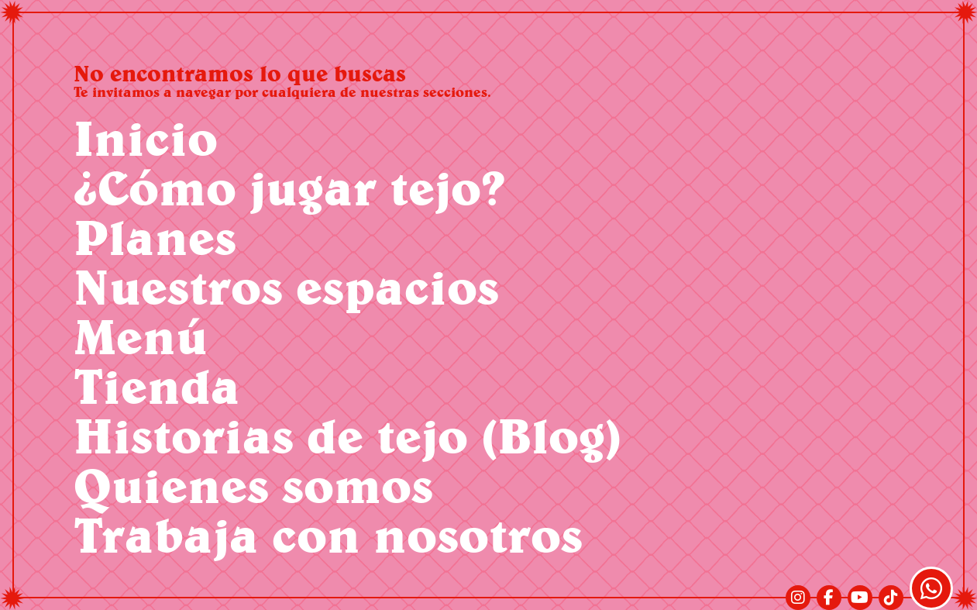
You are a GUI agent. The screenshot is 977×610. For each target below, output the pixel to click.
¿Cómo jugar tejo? (289, 187)
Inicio (146, 137)
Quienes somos (253, 484)
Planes (155, 236)
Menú (141, 336)
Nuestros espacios (286, 286)
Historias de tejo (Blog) (347, 435)
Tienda (157, 385)
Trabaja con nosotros (328, 534)
